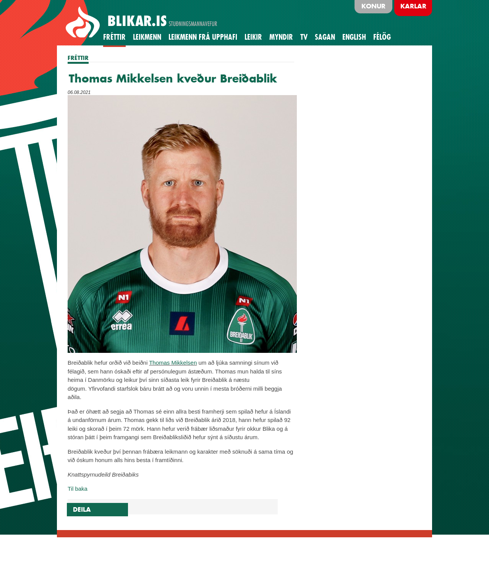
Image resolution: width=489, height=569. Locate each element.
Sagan (325, 37)
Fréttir (114, 37)
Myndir (281, 37)
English (354, 37)
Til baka (77, 488)
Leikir (253, 37)
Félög (382, 37)
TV (304, 37)
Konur (373, 6)
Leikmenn (147, 37)
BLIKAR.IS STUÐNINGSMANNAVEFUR (142, 22)
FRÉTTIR (78, 57)
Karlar (413, 6)
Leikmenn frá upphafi (202, 37)
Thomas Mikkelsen (173, 362)
